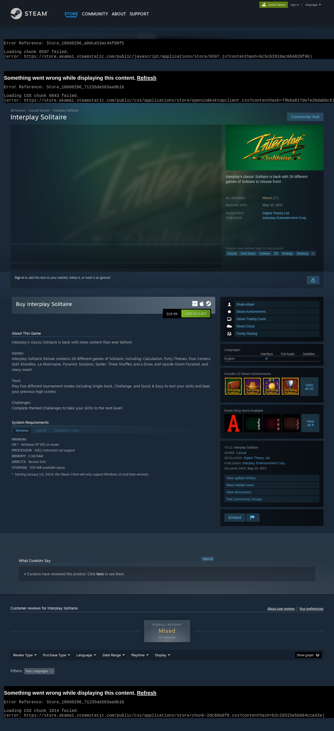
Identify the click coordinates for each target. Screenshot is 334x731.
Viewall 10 (309, 393)
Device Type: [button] (278, 681)
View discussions (238, 498)
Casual (232, 259)
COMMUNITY (95, 13)
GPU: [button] (255, 681)
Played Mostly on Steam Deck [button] (167, 681)
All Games (17, 117)
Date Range (112, 665)
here (100, 580)
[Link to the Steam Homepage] (33, 18)
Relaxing (302, 259)
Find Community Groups (244, 505)
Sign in (19, 284)
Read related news (240, 491)
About (119, 13)
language (311, 5)
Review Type (23, 665)
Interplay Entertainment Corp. (285, 224)
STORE (71, 13)
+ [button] (313, 259)
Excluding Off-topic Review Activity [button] (89, 681)
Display (160, 665)
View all (208, 565)
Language (84, 665)
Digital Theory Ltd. (276, 219)
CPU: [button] (238, 681)
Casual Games (39, 117)
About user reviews (281, 615)
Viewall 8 (310, 429)
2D (276, 259)
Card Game (248, 259)
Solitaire (265, 259)
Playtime (138, 665)
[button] (196, 320)
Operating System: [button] (211, 681)
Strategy (287, 259)
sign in (294, 5)
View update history (241, 484)
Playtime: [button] (129, 681)
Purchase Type (54, 665)
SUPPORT (139, 13)
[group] (167, 681)
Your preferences (311, 615)
